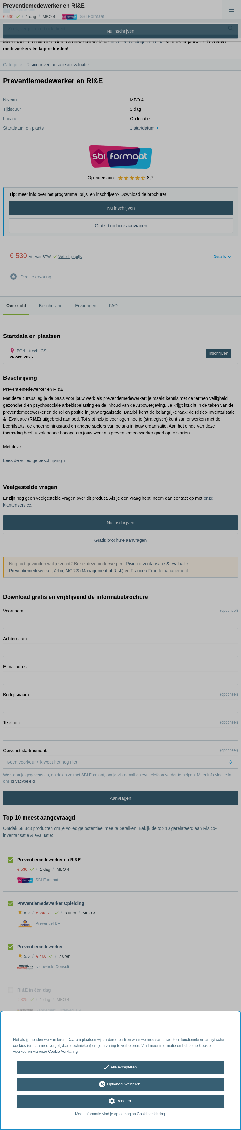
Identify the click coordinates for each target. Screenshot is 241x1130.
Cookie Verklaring (63, 1051)
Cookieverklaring (151, 1114)
